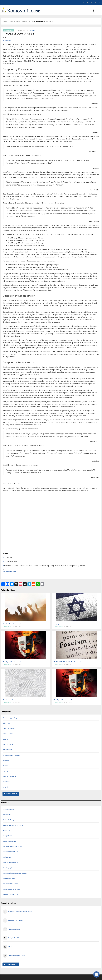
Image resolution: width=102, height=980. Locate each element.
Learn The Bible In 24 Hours (12, 755)
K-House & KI (7, 749)
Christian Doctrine (9, 728)
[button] (96, 974)
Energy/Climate (8, 836)
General (5, 739)
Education (6, 830)
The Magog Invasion (10, 868)
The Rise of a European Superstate (15, 873)
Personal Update (14, 21)
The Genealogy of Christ (16, 956)
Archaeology (7, 814)
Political (5, 771)
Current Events (8, 30)
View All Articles (11, 794)
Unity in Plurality (14, 938)
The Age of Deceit (9, 572)
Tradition (6, 787)
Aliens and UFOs (8, 809)
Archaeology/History (10, 718)
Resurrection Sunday (15, 920)
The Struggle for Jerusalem (12, 889)
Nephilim (6, 760)
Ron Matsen (32, 30)
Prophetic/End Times (10, 776)
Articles (24, 21)
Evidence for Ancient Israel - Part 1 (20, 912)
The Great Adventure (15, 947)
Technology (7, 857)
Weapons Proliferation (10, 894)
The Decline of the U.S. (10, 862)
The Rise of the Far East (11, 884)
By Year (31, 21)
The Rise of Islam (9, 878)
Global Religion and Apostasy (12, 846)
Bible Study (7, 723)
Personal (6, 766)
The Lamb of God (14, 929)
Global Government (9, 841)
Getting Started (8, 744)
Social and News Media (10, 852)
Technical (6, 782)
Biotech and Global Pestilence (13, 825)
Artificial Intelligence (10, 820)
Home (5, 21)
